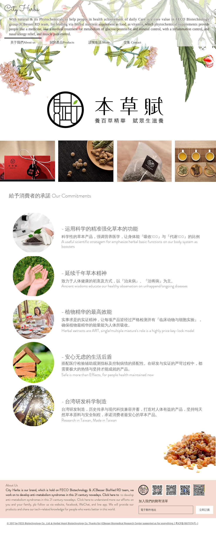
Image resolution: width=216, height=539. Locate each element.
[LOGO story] (143, 490)
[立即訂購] (204, 510)
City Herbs (21, 9)
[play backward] (5, 161)
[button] (33, 232)
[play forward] (210, 161)
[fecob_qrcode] (157, 490)
